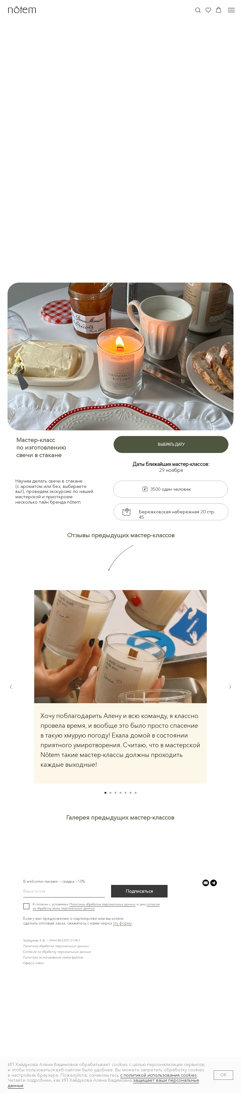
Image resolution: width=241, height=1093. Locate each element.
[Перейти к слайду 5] (125, 793)
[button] (198, 10)
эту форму (122, 1036)
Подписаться (139, 1004)
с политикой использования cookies (158, 1075)
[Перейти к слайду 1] (105, 793)
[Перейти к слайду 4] (120, 793)
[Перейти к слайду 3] (115, 793)
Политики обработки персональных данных (102, 1017)
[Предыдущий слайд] (11, 687)
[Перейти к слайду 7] (136, 793)
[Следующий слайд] (230, 687)
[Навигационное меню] (231, 10)
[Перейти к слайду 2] (110, 793)
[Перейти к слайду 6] (130, 793)
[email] (64, 1004)
